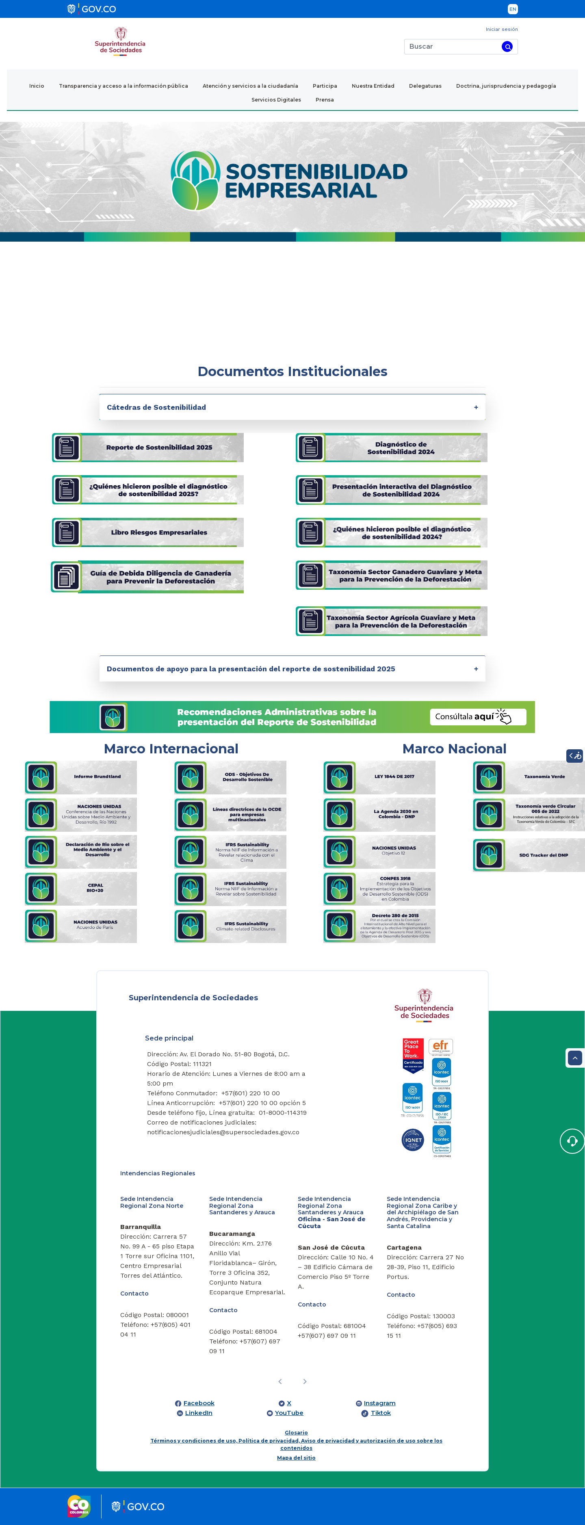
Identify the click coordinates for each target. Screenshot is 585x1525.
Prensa (325, 100)
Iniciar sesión (502, 29)
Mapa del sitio (296, 1458)
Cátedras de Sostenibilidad (156, 407)
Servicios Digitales (276, 100)
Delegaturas (425, 86)
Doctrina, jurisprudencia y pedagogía (506, 86)
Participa (325, 86)
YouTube (289, 1413)
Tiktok (381, 1413)
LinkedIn (198, 1413)
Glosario (296, 1433)
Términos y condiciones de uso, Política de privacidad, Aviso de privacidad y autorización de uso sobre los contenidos (296, 1444)
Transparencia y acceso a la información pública (123, 86)
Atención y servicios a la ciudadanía (250, 86)
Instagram (380, 1403)
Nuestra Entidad (373, 86)
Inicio (36, 86)
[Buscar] (451, 46)
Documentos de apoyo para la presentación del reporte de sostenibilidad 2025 (251, 668)
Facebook (199, 1403)
